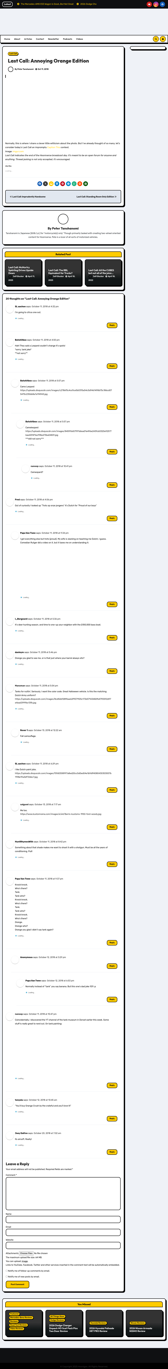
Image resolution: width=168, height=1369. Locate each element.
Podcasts (67, 39)
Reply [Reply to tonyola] (112, 1118)
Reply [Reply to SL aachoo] (112, 324)
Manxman (20, 685)
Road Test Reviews (18, 1324)
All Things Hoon (57, 1315)
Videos (79, 39)
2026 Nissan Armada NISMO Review (140, 1329)
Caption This (53, 147)
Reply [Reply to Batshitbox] (112, 365)
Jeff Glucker (16, 276)
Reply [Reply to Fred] (112, 518)
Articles (28, 39)
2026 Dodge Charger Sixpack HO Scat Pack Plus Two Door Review (63, 1327)
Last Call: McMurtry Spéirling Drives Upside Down (20, 270)
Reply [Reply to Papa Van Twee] (112, 603)
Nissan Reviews (138, 1322)
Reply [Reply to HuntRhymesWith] (112, 863)
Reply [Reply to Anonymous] (112, 965)
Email (8, 1226)
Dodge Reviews (57, 1319)
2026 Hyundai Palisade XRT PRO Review (101, 1329)
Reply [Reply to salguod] (112, 826)
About (17, 39)
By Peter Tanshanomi (21, 69)
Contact (40, 39)
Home (7, 39)
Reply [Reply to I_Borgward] (112, 637)
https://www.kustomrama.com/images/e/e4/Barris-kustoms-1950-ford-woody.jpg (60, 813)
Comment (11, 1174)
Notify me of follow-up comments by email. (29, 1270)
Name (8, 1213)
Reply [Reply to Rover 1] (112, 748)
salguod (24, 804)
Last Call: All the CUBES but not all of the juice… (101, 272)
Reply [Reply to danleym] (112, 670)
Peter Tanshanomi (65, 228)
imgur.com (18, 151)
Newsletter (53, 39)
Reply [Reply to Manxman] (112, 715)
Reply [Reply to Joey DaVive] (112, 1151)
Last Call (13, 54)
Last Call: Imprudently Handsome (28, 196)
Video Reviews (16, 1328)
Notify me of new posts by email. (24, 1276)
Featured (14, 1313)
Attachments (12, 1252)
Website (9, 1239)
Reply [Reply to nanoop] (112, 484)
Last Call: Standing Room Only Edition (97, 196)
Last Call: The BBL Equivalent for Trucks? (60, 272)
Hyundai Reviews (98, 1322)
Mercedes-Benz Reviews (21, 1317)
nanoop (35, 465)
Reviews (14, 1320)
